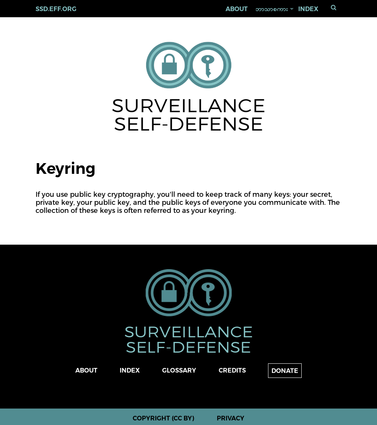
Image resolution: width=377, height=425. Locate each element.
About (237, 9)
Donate (284, 370)
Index (308, 9)
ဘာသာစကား (271, 9)
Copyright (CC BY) (163, 418)
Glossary (179, 370)
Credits (232, 370)
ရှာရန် (334, 7)
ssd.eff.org (56, 9)
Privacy (230, 418)
